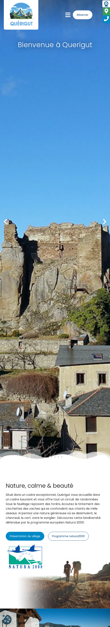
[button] (5, 221)
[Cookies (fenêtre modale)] (6, 620)
